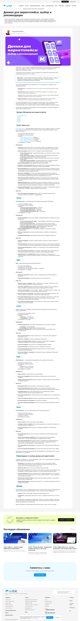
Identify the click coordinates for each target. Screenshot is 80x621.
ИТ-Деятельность (48, 603)
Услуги (27, 5)
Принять (48, 617)
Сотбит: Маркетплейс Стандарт (26, 138)
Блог (56, 5)
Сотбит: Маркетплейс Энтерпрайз (27, 141)
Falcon (19, 121)
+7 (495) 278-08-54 (56, 1)
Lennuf (19, 119)
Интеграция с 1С (28, 608)
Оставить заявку (65, 1)
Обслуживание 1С (29, 606)
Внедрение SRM (28, 603)
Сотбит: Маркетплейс (22, 115)
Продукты (21, 5)
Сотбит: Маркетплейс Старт (26, 137)
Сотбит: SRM (8, 603)
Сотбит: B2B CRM (9, 606)
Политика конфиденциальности (11, 619)
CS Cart (19, 116)
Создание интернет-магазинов (31, 604)
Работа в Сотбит (48, 601)
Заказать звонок (73, 1)
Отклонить (57, 617)
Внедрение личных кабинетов (31, 599)
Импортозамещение (35, 5)
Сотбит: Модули (8, 608)
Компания (47, 597)
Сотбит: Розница (8, 604)
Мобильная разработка (30, 609)
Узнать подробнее (40, 618)
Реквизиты (47, 604)
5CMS (19, 120)
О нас (46, 599)
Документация (50, 5)
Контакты (74, 5)
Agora (19, 118)
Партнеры (47, 606)
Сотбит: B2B (7, 599)
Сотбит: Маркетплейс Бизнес (26, 139)
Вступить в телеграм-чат (66, 519)
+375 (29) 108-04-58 (50, 612)
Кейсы (43, 5)
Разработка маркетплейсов (30, 601)
